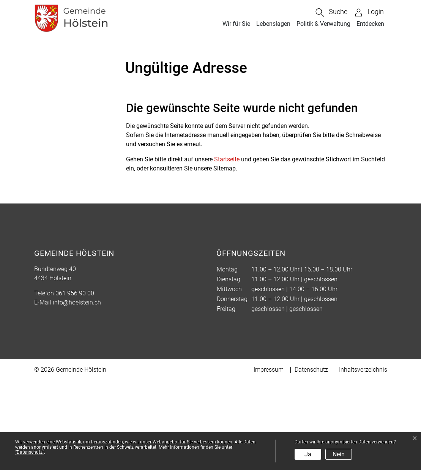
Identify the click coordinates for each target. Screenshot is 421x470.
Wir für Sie (236, 23)
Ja (307, 454)
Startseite (227, 248)
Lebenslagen (273, 23)
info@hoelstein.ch (77, 392)
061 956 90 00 (74, 382)
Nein (339, 454)
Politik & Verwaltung (323, 23)
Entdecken (370, 23)
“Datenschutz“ (29, 452)
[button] (331, 12)
